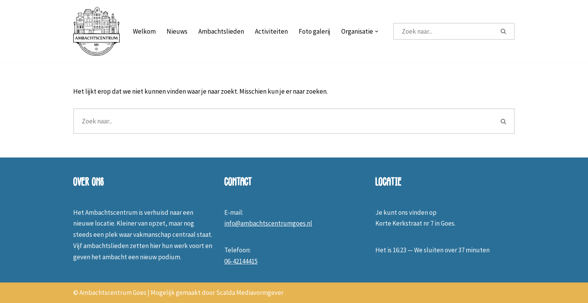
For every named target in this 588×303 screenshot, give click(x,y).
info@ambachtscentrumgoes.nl (268, 223)
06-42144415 (241, 261)
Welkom (144, 31)
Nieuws (177, 31)
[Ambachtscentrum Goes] (96, 31)
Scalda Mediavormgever (250, 292)
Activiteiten (271, 31)
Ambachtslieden (221, 31)
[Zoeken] (443, 31)
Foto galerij (314, 31)
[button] (376, 31)
